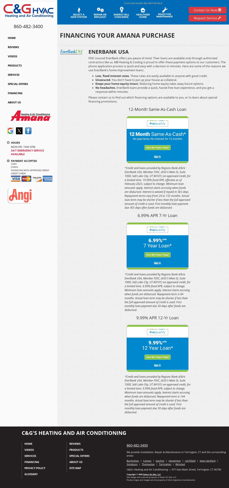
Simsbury (132, 464)
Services (13, 74)
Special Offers (18, 84)
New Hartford (207, 460)
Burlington (133, 460)
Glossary (31, 474)
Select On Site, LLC (152, 474)
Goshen (160, 460)
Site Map (75, 468)
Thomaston (148, 464)
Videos (12, 56)
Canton (147, 460)
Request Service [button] (207, 18)
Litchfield (190, 460)
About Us (14, 102)
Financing (15, 93)
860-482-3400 (137, 445)
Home (12, 38)
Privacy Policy (34, 468)
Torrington (165, 464)
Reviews (13, 47)
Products (15, 65)
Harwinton (175, 460)
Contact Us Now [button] (207, 10)
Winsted (180, 464)
